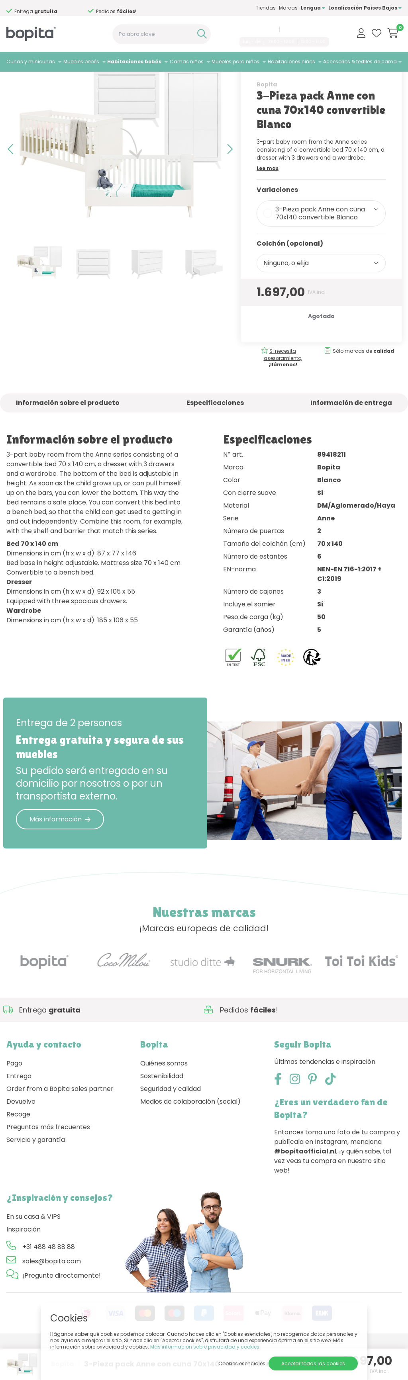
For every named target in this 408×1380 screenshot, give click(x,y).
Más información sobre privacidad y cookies (204, 1346)
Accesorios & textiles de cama (360, 61)
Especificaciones (215, 436)
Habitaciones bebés (134, 61)
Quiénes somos (164, 1097)
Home (14, 81)
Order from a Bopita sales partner (60, 1123)
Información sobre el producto (68, 436)
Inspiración (23, 1263)
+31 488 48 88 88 (256, 29)
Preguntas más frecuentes (48, 1161)
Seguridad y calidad (170, 1123)
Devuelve (20, 1135)
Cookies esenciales (241, 1363)
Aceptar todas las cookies (313, 1363)
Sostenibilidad (161, 1110)
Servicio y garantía (35, 1174)
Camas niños (187, 61)
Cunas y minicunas (30, 61)
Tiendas (266, 7)
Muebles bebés (81, 61)
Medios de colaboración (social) (190, 1135)
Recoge (18, 1148)
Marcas (288, 7)
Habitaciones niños (291, 61)
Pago (14, 1097)
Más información (59, 853)
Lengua (313, 7)
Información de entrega (351, 436)
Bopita (267, 118)
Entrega (18, 1110)
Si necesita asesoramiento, (283, 391)
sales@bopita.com (305, 29)
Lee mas (268, 202)
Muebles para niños (235, 61)
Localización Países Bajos (365, 7)
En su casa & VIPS (33, 1250)
